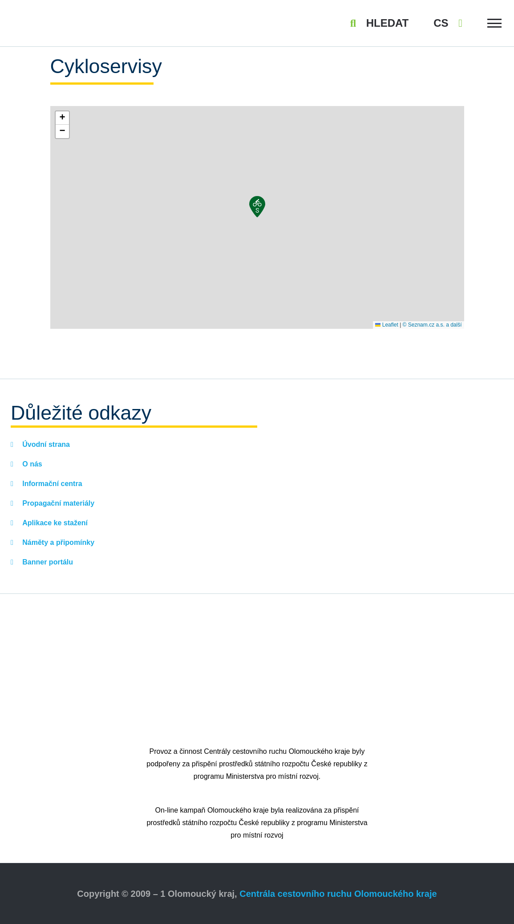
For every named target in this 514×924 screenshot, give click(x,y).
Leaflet (386, 325)
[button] (257, 206)
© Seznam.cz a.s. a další (432, 325)
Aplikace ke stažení (54, 523)
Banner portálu (46, 562)
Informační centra (51, 483)
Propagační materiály (57, 503)
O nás (31, 464)
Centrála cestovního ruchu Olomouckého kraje (338, 894)
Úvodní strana (45, 444)
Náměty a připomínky (57, 542)
